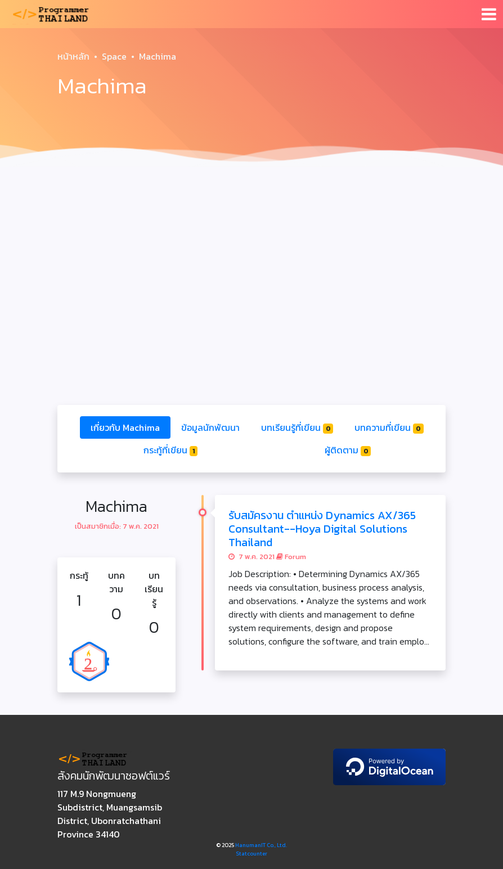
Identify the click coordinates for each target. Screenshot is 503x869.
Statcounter (251, 853)
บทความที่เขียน (389, 427)
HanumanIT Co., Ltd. (261, 845)
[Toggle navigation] (489, 14)
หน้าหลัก (73, 56)
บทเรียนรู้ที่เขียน (297, 427)
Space (114, 56)
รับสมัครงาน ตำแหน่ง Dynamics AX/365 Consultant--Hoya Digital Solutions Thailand (322, 529)
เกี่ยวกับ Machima (125, 427)
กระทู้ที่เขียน (170, 450)
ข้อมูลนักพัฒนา (210, 427)
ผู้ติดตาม (348, 450)
